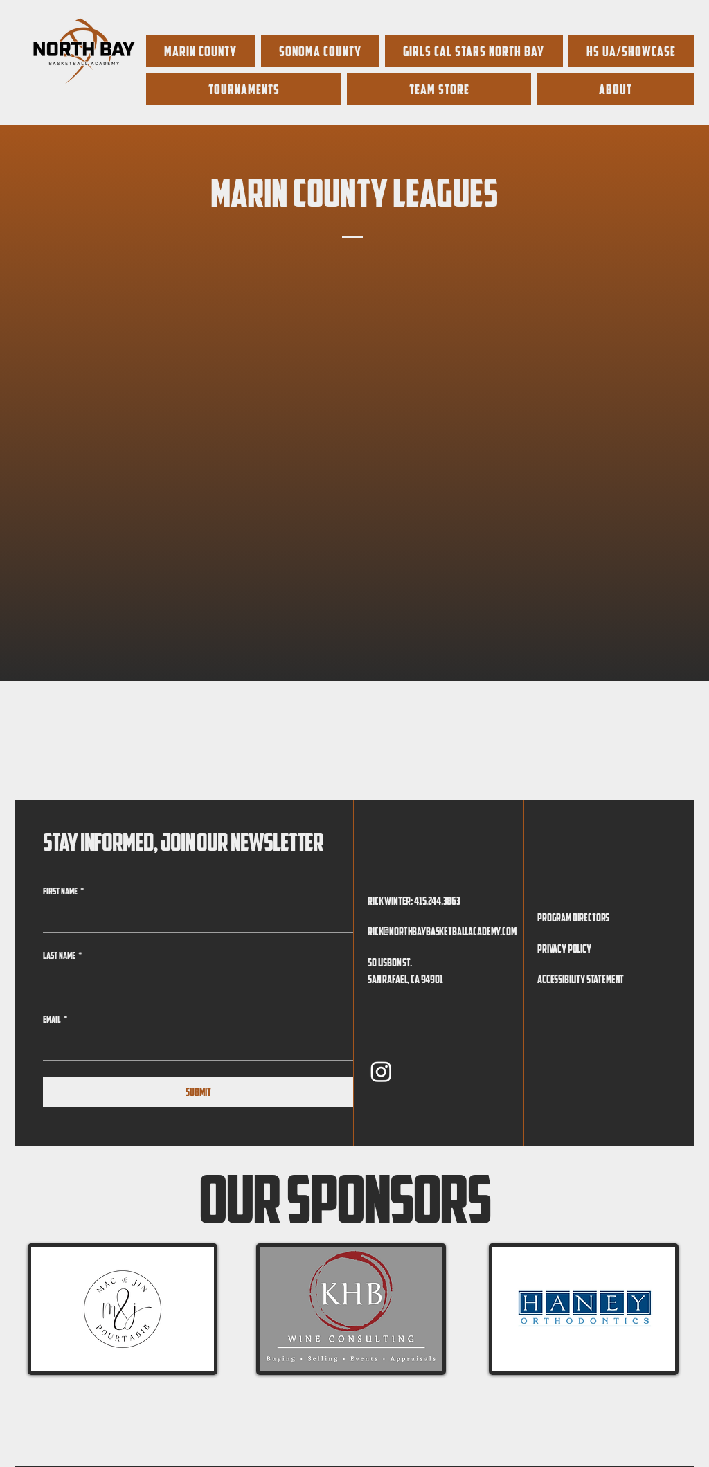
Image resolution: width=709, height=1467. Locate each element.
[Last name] (194, 982)
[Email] (194, 1046)
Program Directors (573, 917)
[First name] (194, 918)
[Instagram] (381, 1071)
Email (55, 1020)
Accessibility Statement (580, 979)
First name (63, 892)
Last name (62, 956)
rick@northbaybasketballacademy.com (442, 931)
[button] (631, 51)
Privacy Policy (564, 948)
